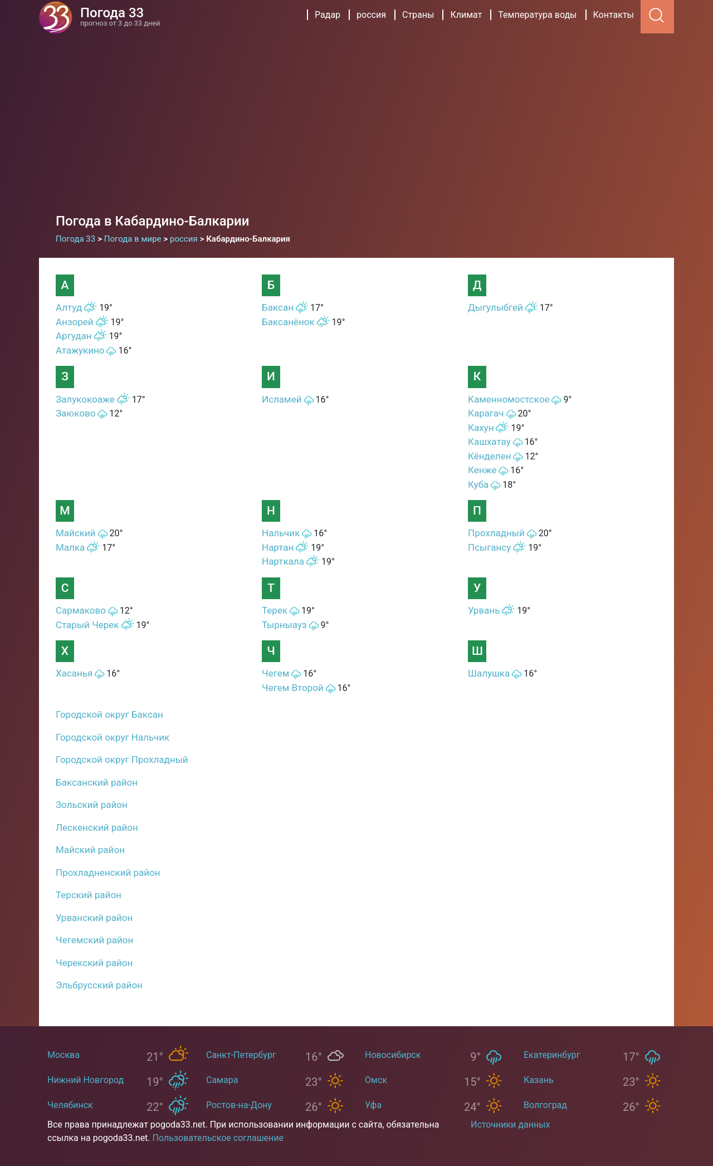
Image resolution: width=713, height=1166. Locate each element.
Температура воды (537, 14)
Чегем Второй (293, 687)
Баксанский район (97, 782)
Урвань (484, 610)
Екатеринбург (552, 1055)
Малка (70, 547)
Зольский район (92, 804)
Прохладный (496, 532)
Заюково (75, 413)
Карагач (486, 413)
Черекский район (94, 962)
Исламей (282, 399)
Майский (76, 532)
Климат (466, 14)
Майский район (90, 849)
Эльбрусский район (99, 985)
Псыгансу (489, 547)
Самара (222, 1080)
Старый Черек (87, 624)
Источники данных (510, 1124)
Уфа (373, 1105)
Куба (478, 484)
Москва (63, 1055)
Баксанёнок (288, 321)
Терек (274, 610)
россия (371, 14)
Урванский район (94, 917)
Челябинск (70, 1105)
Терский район (88, 894)
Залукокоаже (85, 399)
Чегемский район (94, 939)
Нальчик (281, 532)
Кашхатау (489, 441)
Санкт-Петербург (241, 1055)
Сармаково (81, 610)
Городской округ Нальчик (112, 737)
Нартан (278, 547)
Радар (327, 14)
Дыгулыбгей (495, 307)
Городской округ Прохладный (122, 759)
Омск (376, 1080)
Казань (539, 1080)
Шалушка (489, 673)
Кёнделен (489, 456)
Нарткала (283, 561)
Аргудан (74, 335)
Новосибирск (393, 1055)
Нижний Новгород (85, 1080)
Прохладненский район (108, 872)
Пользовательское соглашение (218, 1138)
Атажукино (80, 350)
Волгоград (545, 1105)
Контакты (613, 14)
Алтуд (69, 307)
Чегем (275, 673)
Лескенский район (97, 827)
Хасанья (74, 673)
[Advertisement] (356, 128)
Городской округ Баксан (109, 714)
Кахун (481, 427)
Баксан (278, 307)
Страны (418, 14)
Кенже (482, 470)
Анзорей (75, 321)
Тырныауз (284, 624)
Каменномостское (508, 399)
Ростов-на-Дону (239, 1105)
